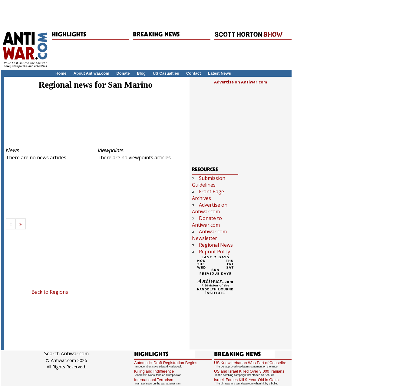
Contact (193, 73)
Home (60, 73)
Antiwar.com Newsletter (209, 235)
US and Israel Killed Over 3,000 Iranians (249, 371)
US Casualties (166, 73)
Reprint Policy (214, 251)
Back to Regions (49, 292)
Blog (141, 73)
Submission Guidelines (208, 181)
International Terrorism (153, 379)
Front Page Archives (208, 194)
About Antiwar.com (91, 73)
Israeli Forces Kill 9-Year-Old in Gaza (246, 379)
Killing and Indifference (154, 371)
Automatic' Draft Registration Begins (165, 362)
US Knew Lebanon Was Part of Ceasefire (250, 362)
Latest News (219, 73)
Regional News (216, 245)
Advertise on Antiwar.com (240, 82)
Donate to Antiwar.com (207, 221)
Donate (123, 73)
